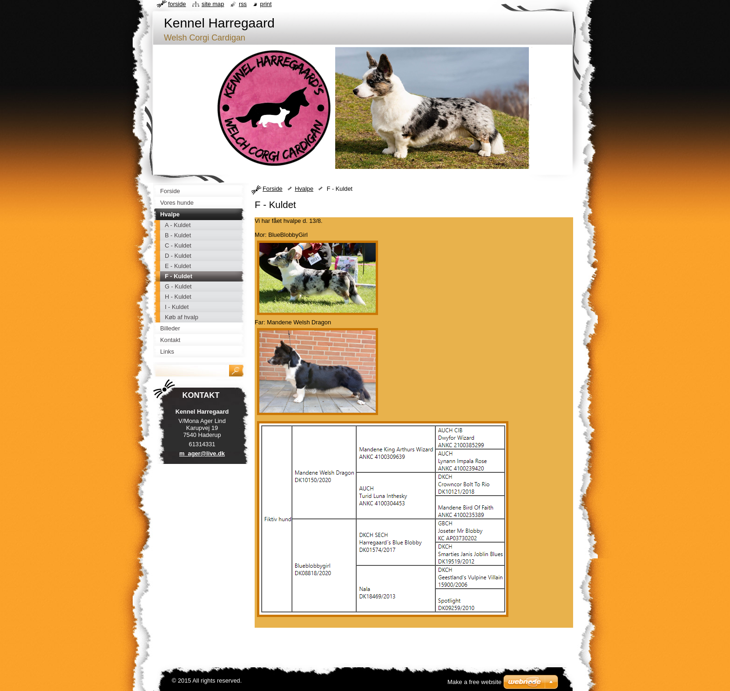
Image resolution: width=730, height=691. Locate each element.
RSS (243, 3)
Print (266, 3)
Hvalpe (304, 188)
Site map (213, 3)
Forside (273, 188)
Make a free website (474, 681)
